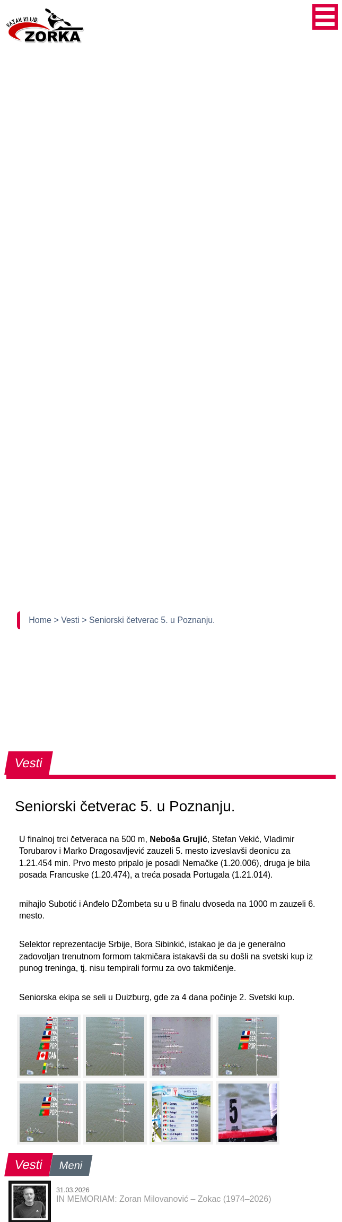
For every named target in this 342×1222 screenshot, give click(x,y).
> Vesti (68, 620)
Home (41, 620)
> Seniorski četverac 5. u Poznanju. (148, 620)
